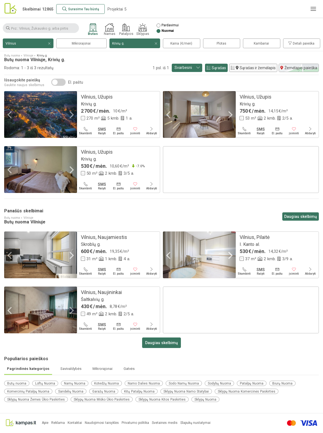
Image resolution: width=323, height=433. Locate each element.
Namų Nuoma (74, 383)
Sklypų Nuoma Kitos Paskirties (162, 399)
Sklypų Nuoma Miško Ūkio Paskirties (102, 399)
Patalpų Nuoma (251, 383)
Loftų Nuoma (45, 383)
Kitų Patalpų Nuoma (139, 391)
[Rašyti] (102, 131)
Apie (45, 423)
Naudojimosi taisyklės (102, 423)
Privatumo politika (135, 423)
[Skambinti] (85, 131)
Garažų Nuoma (103, 391)
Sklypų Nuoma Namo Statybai (186, 391)
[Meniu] (313, 9)
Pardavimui (170, 25)
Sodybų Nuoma (219, 383)
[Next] (71, 115)
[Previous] (10, 115)
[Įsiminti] (135, 131)
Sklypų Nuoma (205, 399)
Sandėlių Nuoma (70, 391)
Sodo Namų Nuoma (184, 383)
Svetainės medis (165, 423)
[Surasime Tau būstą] (80, 9)
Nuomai (168, 31)
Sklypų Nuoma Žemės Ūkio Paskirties (36, 399)
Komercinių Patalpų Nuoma (28, 391)
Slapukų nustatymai (195, 423)
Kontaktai (75, 423)
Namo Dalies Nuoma (144, 383)
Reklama (58, 423)
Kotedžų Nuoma (106, 383)
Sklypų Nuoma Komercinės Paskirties (246, 391)
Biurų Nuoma (282, 383)
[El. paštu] (118, 131)
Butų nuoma (16, 383)
